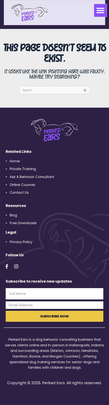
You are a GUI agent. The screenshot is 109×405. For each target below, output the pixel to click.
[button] (100, 10)
